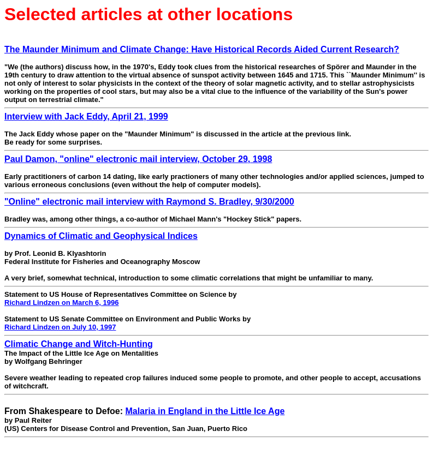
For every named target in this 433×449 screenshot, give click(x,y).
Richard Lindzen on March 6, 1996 (61, 302)
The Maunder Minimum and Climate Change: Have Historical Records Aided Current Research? (201, 49)
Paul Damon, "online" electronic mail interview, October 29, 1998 (138, 159)
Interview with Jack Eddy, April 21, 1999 (86, 116)
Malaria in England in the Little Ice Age (204, 411)
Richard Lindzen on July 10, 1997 (60, 327)
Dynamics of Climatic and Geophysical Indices (101, 236)
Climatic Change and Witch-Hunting (78, 344)
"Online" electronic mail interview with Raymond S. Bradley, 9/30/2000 (149, 201)
